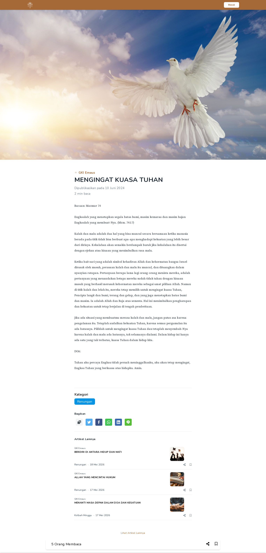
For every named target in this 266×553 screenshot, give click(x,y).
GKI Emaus (84, 173)
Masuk (231, 4)
